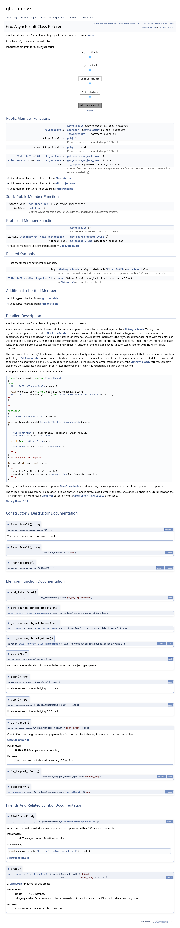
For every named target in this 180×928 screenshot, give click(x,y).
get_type (35, 208)
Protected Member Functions (161, 23)
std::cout (19, 435)
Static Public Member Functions (132, 23)
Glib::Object (53, 378)
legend (90, 111)
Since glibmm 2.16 (17, 501)
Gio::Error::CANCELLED (88, 495)
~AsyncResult (76, 134)
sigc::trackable (64, 188)
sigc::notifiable (49, 303)
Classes (74, 17)
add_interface (38, 204)
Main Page (12, 17)
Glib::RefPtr (25, 156)
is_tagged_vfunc (81, 241)
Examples (88, 17)
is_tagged (74, 164)
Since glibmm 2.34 (18, 740)
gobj (70, 138)
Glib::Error (35, 441)
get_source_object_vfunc (87, 236)
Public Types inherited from (32, 298)
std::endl (44, 435)
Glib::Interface (64, 178)
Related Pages (28, 17)
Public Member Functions (105, 23)
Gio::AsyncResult (40, 278)
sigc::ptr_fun (58, 474)
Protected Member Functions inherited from (43, 245)
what (39, 446)
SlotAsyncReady (68, 269)
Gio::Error (47, 495)
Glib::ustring (19, 394)
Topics (42, 17)
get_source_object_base (83, 156)
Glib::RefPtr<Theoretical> (28, 386)
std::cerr (19, 446)
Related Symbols (149, 27)
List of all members (167, 27)
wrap (61, 278)
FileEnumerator (30, 358)
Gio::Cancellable (69, 486)
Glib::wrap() (67, 282)
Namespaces (57, 17)
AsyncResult (75, 125)
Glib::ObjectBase (49, 156)
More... (92, 35)
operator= (74, 130)
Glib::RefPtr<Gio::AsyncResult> (80, 394)
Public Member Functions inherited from (39, 178)
